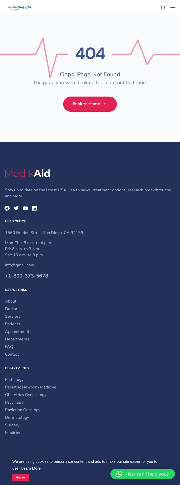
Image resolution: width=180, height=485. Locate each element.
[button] (142, 474)
